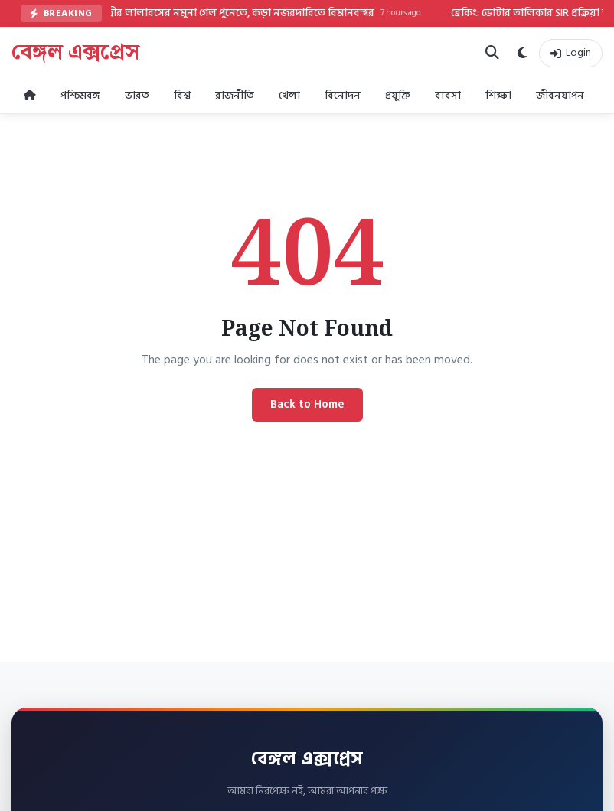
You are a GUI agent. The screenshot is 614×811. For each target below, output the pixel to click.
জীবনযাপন (560, 95)
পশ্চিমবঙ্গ (80, 95)
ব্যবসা (448, 95)
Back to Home (307, 404)
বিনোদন (343, 95)
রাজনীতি (234, 95)
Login (570, 52)
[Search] (492, 53)
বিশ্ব (182, 95)
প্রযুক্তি (397, 95)
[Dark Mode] (522, 54)
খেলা (289, 95)
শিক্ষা (498, 95)
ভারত (137, 95)
